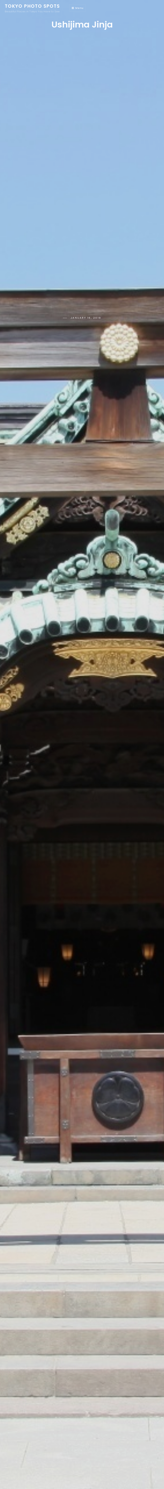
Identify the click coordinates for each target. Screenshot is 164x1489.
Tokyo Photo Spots (32, 6)
